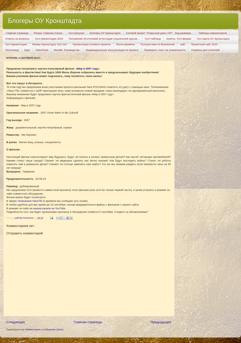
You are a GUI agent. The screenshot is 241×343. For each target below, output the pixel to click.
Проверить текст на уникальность (165, 49)
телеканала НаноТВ (30, 201)
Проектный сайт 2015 (204, 44)
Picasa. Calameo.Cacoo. (48, 32)
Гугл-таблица (153, 38)
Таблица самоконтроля (212, 32)
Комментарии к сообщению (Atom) (44, 329)
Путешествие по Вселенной (157, 44)
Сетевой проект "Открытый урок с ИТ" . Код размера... (159, 32)
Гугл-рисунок (76, 32)
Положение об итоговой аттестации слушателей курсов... (104, 38)
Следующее (15, 322)
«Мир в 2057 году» (88, 68)
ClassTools (41, 49)
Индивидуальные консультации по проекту (112, 49)
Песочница (12, 49)
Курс (27, 49)
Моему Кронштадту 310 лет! (49, 44)
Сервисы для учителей (205, 49)
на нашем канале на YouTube (47, 208)
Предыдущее (160, 322)
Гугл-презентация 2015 (49, 38)
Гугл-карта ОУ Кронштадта (213, 38)
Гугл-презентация (16, 44)
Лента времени (125, 44)
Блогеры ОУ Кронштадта (45, 20)
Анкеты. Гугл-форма (178, 38)
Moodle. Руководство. (67, 49)
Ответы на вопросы (17, 38)
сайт (183, 44)
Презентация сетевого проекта (92, 44)
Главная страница (17, 32)
